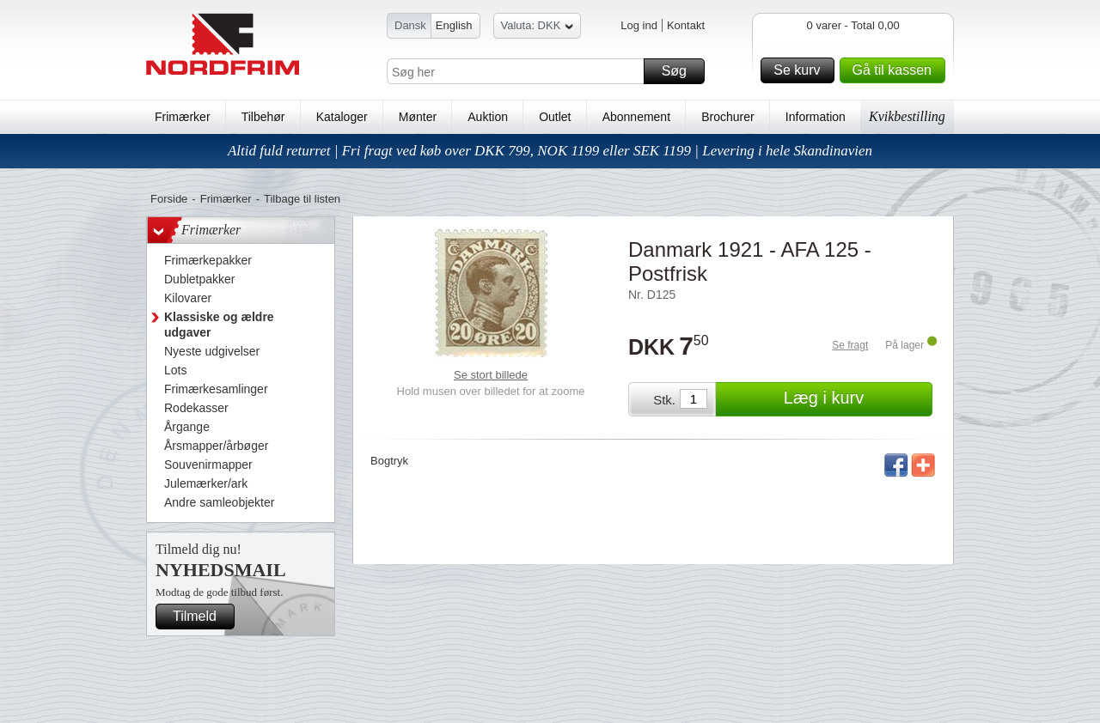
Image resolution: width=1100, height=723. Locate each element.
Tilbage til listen (302, 198)
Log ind (638, 25)
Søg (681, 71)
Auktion (488, 117)
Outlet (555, 117)
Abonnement (636, 117)
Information (815, 117)
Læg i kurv (855, 399)
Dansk (410, 25)
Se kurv (800, 70)
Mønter (418, 117)
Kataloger (342, 117)
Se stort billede (491, 374)
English (454, 25)
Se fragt (850, 345)
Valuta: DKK (537, 28)
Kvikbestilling (907, 116)
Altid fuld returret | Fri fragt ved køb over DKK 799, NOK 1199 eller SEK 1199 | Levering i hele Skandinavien (550, 151)
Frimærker (183, 117)
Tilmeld (201, 616)
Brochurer (727, 117)
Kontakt (686, 25)
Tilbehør (263, 117)
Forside (168, 198)
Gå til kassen (896, 70)
